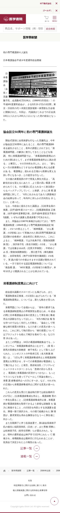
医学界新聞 (16, 471)
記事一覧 (31, 471)
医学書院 (13, 19)
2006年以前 (45, 471)
